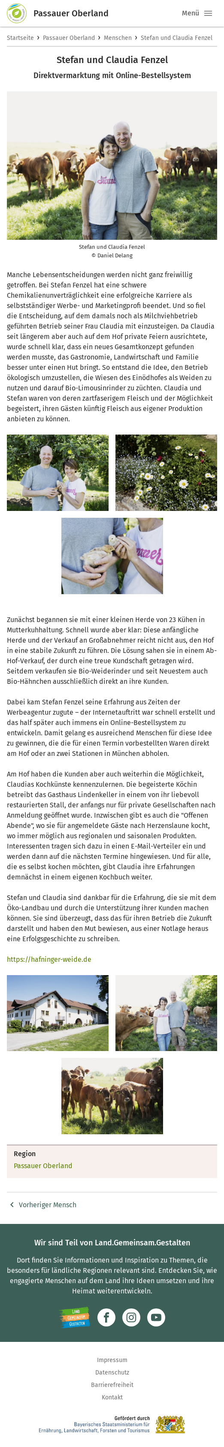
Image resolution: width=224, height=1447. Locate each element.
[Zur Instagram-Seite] (131, 1317)
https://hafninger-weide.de (49, 959)
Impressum (112, 1360)
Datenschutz (112, 1372)
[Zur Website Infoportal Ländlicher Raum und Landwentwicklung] (74, 1317)
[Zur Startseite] (20, 13)
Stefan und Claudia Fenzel (176, 38)
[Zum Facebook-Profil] (106, 1317)
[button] (208, 13)
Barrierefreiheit (112, 1385)
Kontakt (112, 1397)
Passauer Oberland (69, 38)
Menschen (118, 38)
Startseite (20, 38)
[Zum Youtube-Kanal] (156, 1317)
